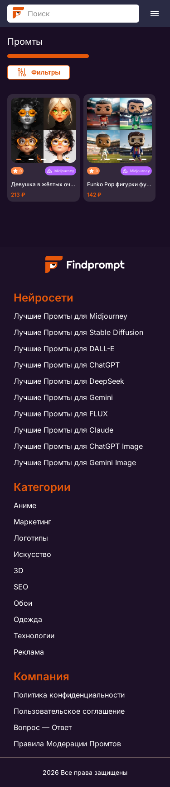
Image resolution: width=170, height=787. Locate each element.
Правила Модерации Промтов (67, 743)
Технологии (34, 635)
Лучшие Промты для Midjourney (70, 315)
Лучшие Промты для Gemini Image (75, 462)
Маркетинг (32, 521)
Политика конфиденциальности (69, 694)
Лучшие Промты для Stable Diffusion (78, 332)
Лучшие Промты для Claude (63, 429)
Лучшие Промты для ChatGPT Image (78, 446)
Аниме (25, 505)
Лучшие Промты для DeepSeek (69, 381)
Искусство (32, 554)
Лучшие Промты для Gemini (63, 397)
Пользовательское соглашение (69, 711)
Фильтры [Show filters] (38, 72)
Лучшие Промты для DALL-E (64, 348)
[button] (18, 159)
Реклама (29, 651)
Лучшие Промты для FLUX (61, 413)
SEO (21, 586)
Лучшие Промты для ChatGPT (67, 364)
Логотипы (31, 537)
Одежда (28, 619)
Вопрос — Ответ (43, 727)
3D (19, 570)
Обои (23, 603)
